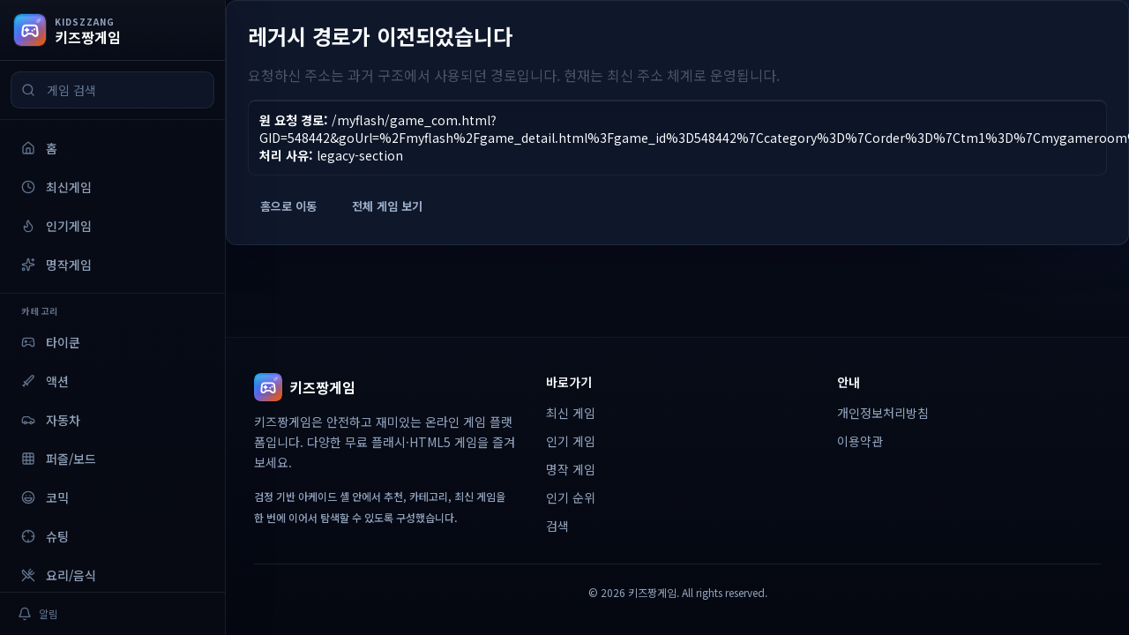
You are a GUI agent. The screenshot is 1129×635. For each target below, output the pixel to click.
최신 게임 (570, 413)
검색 (557, 525)
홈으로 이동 (288, 206)
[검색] (28, 90)
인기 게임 (570, 441)
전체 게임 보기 (387, 206)
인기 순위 (570, 497)
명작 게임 (570, 469)
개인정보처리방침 (883, 413)
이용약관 (860, 441)
